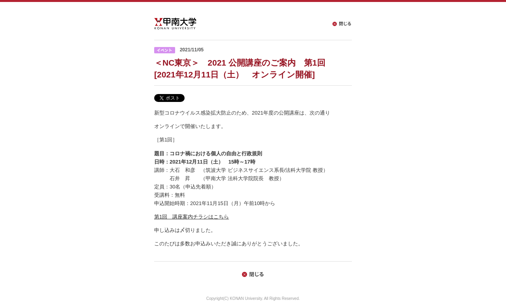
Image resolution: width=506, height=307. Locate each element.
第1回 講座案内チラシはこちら (191, 217)
